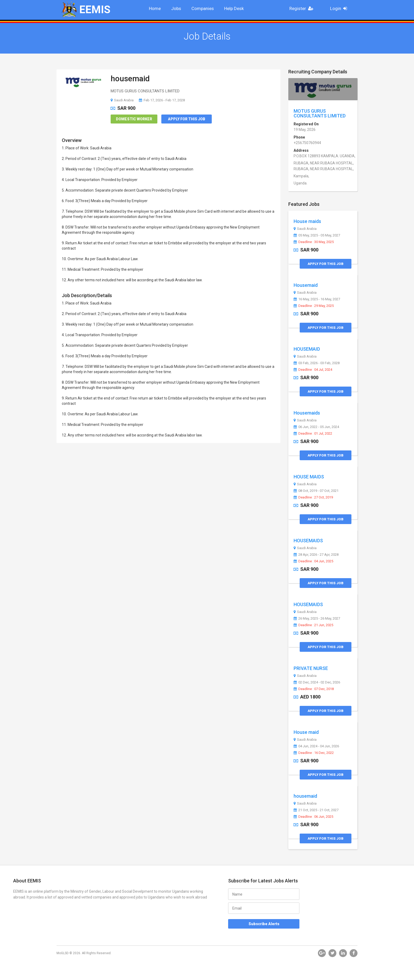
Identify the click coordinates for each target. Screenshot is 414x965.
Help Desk (234, 8)
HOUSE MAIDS (309, 476)
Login (340, 8)
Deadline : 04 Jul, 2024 (313, 370)
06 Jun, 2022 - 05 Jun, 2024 (316, 427)
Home (155, 8)
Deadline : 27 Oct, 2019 (313, 497)
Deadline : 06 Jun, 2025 (313, 817)
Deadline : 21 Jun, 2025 (313, 625)
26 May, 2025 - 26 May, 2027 (317, 618)
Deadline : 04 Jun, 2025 (313, 561)
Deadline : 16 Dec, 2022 (314, 753)
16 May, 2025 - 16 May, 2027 (317, 299)
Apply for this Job (186, 119)
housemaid (130, 78)
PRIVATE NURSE (311, 668)
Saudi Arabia (122, 100)
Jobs (176, 8)
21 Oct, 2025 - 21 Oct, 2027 (316, 810)
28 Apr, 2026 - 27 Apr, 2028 (316, 555)
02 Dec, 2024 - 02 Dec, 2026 (317, 682)
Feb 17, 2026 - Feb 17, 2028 (162, 100)
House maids (307, 221)
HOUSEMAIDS (308, 540)
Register (302, 8)
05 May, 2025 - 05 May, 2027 (317, 235)
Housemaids (307, 413)
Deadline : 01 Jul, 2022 (313, 433)
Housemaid (306, 285)
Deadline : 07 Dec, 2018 (314, 689)
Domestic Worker (134, 119)
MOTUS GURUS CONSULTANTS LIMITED (320, 113)
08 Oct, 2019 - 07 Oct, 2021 (316, 491)
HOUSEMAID (307, 349)
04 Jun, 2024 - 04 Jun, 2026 (316, 746)
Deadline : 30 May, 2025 (314, 242)
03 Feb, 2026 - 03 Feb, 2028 (317, 363)
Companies (202, 8)
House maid (306, 732)
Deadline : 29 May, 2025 (314, 306)
